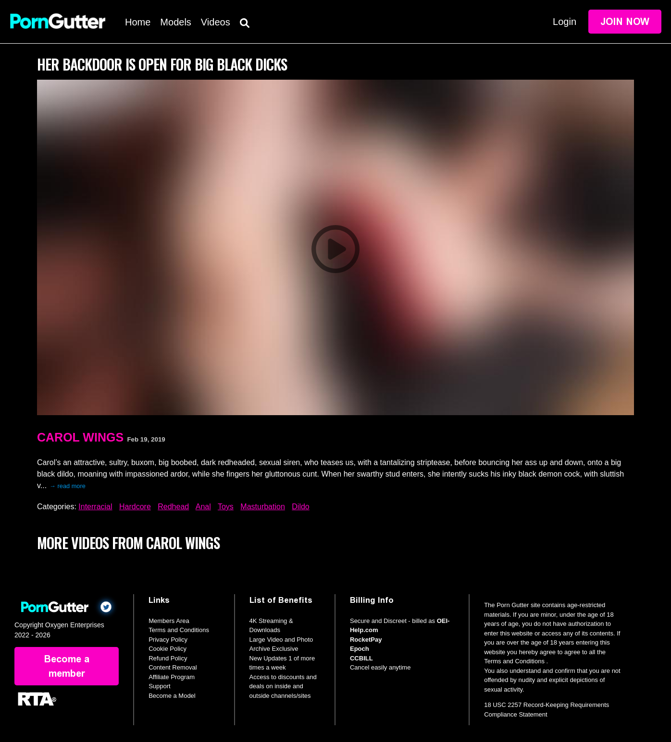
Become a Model (172, 695)
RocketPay (366, 639)
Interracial (95, 507)
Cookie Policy (167, 648)
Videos (215, 22)
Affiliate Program (172, 677)
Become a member (66, 666)
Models (175, 22)
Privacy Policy (168, 639)
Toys (226, 507)
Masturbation (262, 507)
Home (137, 22)
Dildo (300, 507)
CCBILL (361, 658)
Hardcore (135, 507)
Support (160, 686)
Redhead (173, 507)
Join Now (624, 21)
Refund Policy (168, 658)
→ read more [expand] (68, 486)
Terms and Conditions (179, 630)
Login (564, 21)
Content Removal (173, 667)
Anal (203, 507)
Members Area (169, 620)
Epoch (359, 648)
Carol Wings (80, 437)
